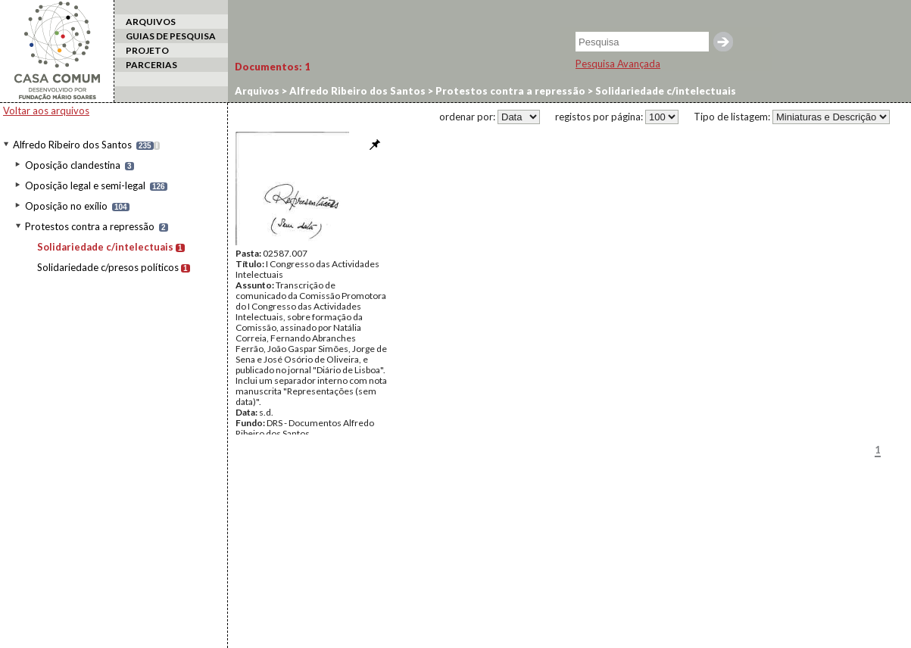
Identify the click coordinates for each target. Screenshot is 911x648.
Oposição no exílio (66, 206)
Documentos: (272, 67)
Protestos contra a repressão (89, 226)
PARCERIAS (151, 64)
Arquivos (257, 91)
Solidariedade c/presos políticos (108, 267)
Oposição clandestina (72, 165)
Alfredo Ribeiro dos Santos (72, 145)
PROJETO (147, 50)
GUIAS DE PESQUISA (171, 36)
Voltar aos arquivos (46, 110)
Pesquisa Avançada (618, 64)
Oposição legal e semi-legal (85, 185)
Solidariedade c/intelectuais (105, 247)
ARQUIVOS (151, 21)
